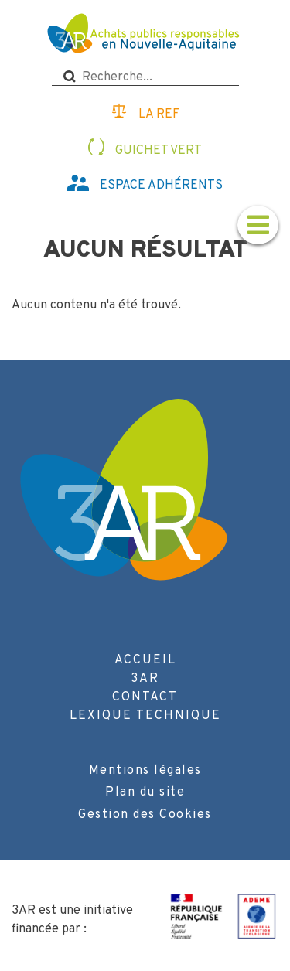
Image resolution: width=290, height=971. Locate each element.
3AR (145, 679)
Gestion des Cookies (145, 815)
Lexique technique (145, 716)
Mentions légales (145, 771)
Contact (145, 697)
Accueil (145, 660)
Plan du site (145, 792)
